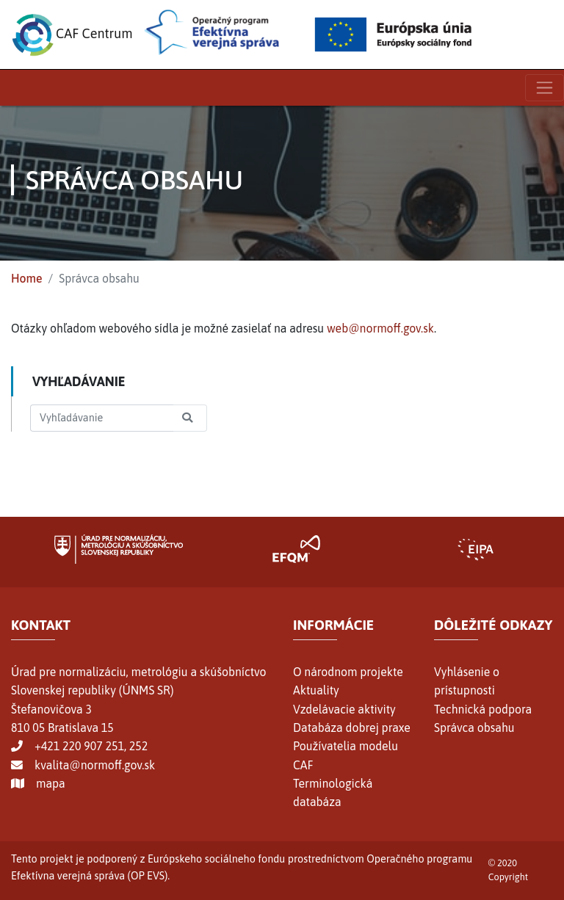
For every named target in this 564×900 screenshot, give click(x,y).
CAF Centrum (72, 34)
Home (27, 278)
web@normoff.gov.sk (380, 328)
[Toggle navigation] (544, 87)
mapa (50, 783)
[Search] (102, 418)
